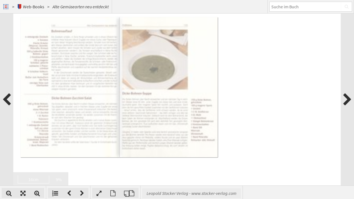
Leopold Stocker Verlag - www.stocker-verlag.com (264, 193)
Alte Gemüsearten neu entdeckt (81, 6)
